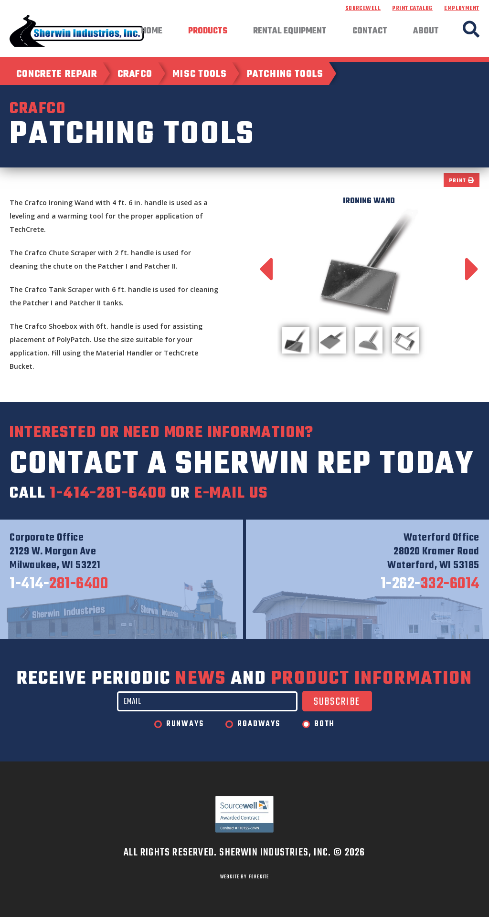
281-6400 (59, 584)
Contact (369, 31)
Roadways (258, 724)
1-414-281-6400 (108, 493)
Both (324, 724)
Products (207, 31)
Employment (461, 8)
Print (461, 181)
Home (151, 31)
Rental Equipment (290, 31)
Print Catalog (412, 8)
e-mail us (231, 493)
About (426, 31)
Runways (185, 724)
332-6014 (430, 584)
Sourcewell (363, 8)
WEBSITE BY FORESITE (244, 877)
